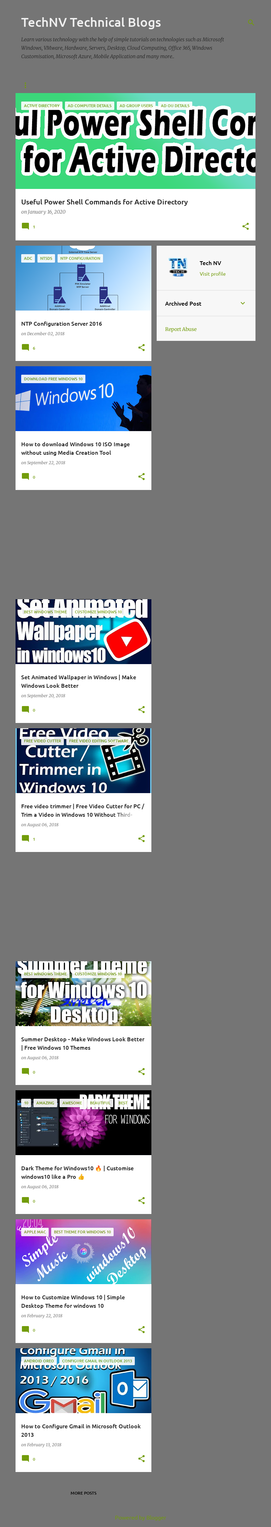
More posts (83, 1493)
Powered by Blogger (135, 1517)
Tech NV (210, 262)
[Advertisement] (81, 544)
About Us (59, 85)
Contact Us (99, 85)
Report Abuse (181, 329)
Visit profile (213, 273)
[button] (245, 227)
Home (27, 85)
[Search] (251, 22)
